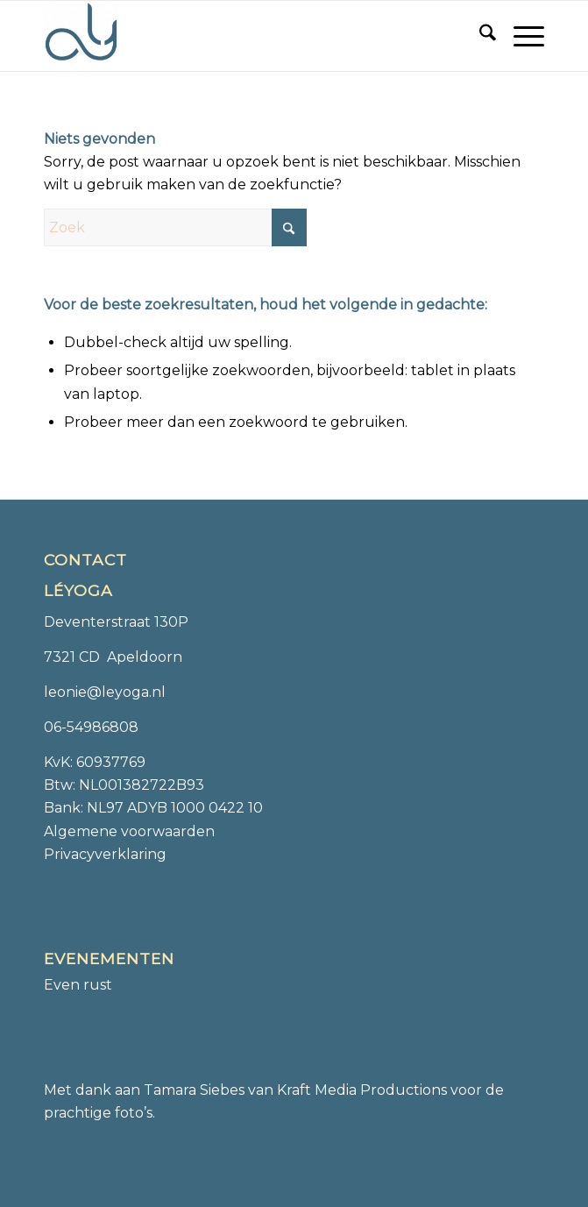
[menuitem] (479, 36)
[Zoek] (479, 36)
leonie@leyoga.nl (105, 692)
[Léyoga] (243, 36)
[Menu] (520, 36)
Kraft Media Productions (362, 1090)
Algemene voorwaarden (129, 831)
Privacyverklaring (105, 854)
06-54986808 (91, 727)
